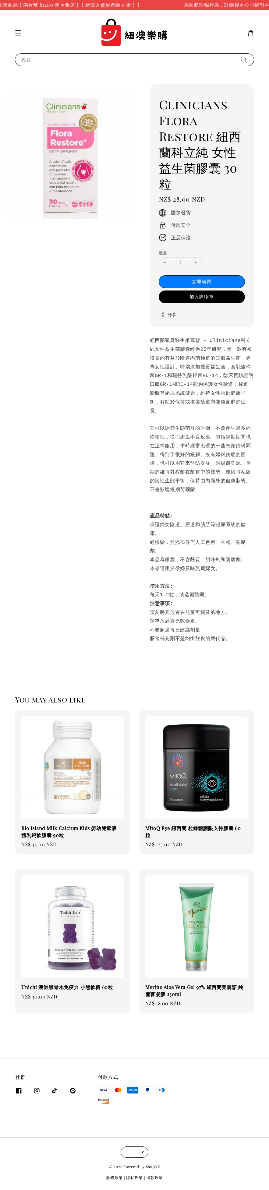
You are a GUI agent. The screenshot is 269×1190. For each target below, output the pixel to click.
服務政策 (114, 1177)
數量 (163, 252)
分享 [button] (167, 314)
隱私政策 (134, 1177)
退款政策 (154, 1177)
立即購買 (201, 281)
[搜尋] (244, 59)
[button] (18, 33)
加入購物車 (201, 297)
